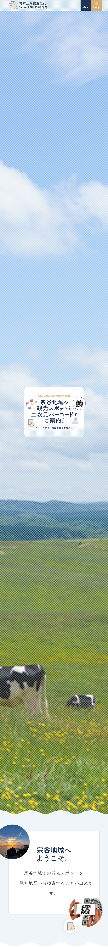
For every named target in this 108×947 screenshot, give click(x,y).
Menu (86, 5)
